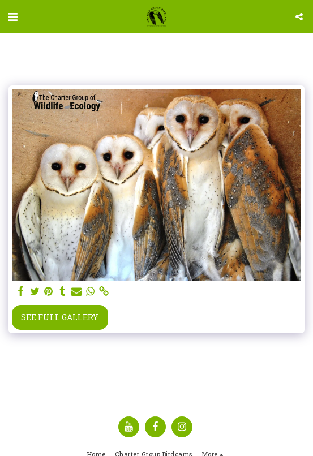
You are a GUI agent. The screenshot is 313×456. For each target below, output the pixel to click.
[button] (12, 16)
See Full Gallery (59, 317)
